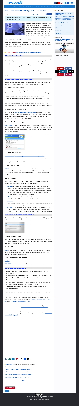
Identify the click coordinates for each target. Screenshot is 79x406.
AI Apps (57, 6)
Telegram (63, 71)
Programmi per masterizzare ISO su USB (19, 301)
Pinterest (60, 74)
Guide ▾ (14, 6)
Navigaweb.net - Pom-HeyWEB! (32, 396)
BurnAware (9, 186)
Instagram (68, 74)
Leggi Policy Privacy (33, 399)
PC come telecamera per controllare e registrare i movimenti (19, 369)
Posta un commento (10, 387)
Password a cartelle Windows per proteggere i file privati (18, 371)
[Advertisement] (28, 328)
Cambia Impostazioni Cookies (43, 399)
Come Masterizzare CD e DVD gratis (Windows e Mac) (25, 11)
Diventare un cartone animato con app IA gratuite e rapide (64, 40)
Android (37, 6)
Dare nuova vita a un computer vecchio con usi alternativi (18, 374)
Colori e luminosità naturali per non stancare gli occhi (17, 377)
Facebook (68, 68)
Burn (6, 250)
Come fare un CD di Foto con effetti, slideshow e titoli (28, 52)
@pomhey (35, 14)
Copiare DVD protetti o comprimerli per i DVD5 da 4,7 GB (34, 307)
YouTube (60, 68)
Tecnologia (64, 6)
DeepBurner (9, 207)
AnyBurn (9, 196)
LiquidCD (7, 261)
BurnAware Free (8, 125)
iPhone (43, 6)
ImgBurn (7, 168)
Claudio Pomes (28, 14)
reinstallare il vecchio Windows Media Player (25, 112)
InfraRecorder (10, 201)
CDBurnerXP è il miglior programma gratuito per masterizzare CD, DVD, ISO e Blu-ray (25, 156)
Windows (21, 6)
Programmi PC (29, 6)
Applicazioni (50, 6)
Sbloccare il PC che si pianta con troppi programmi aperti (18, 380)
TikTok (71, 71)
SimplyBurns (8, 263)
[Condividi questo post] (49, 14)
